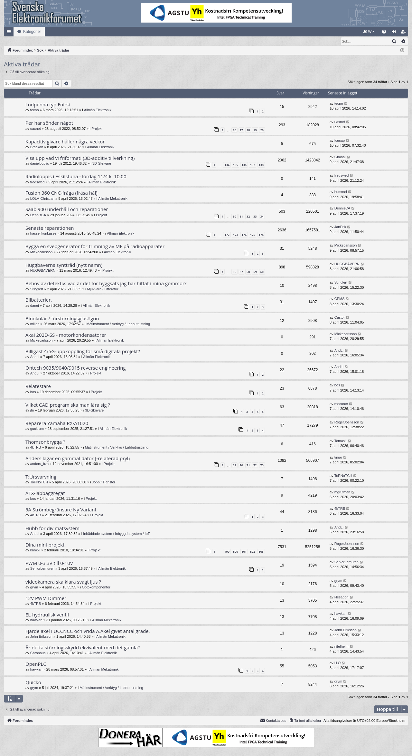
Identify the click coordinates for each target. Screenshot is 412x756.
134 (226, 165)
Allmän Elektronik (97, 110)
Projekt (96, 129)
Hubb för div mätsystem (52, 528)
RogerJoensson (346, 422)
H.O (337, 663)
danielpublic (39, 164)
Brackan (36, 147)
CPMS (339, 299)
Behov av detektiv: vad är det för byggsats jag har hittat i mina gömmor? (106, 283)
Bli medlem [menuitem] (404, 32)
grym (34, 587)
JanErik (340, 227)
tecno (34, 110)
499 (226, 552)
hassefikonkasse (43, 234)
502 (252, 552)
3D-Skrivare (101, 164)
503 (261, 552)
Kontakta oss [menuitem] (273, 720)
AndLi (34, 357)
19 (255, 130)
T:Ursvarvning (40, 477)
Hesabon (341, 597)
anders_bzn (39, 464)
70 (241, 465)
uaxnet (35, 129)
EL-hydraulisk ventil (47, 615)
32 (248, 217)
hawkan (36, 620)
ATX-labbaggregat (45, 493)
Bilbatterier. (38, 300)
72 (255, 465)
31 (241, 217)
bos (33, 392)
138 (261, 165)
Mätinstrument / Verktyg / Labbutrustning (118, 324)
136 (244, 165)
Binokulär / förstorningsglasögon (62, 318)
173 (235, 235)
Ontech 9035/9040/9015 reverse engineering (75, 368)
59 (255, 272)
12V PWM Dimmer (45, 598)
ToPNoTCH (39, 482)
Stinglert (36, 289)
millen (35, 324)
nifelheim (341, 647)
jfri (32, 410)
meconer (341, 404)
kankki (35, 550)
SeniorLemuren (42, 569)
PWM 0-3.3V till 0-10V (49, 563)
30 (234, 217)
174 (244, 235)
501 (244, 552)
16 (234, 130)
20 (262, 130)
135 (235, 165)
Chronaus (38, 653)
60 (262, 272)
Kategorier (32, 31)
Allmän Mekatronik (112, 199)
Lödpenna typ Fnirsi (47, 105)
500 (235, 552)
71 (248, 465)
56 (234, 272)
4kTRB (35, 448)
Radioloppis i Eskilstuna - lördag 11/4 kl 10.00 (75, 176)
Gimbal (340, 157)
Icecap (339, 141)
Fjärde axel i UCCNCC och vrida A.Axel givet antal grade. (87, 631)
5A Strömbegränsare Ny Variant (61, 510)
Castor (339, 318)
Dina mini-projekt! (45, 545)
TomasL (340, 441)
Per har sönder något (49, 123)
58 (248, 272)
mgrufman (342, 492)
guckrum (37, 429)
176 (261, 235)
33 (255, 217)
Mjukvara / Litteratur (102, 289)
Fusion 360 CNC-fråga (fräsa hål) (61, 193)
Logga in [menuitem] (395, 32)
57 (241, 272)
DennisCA (38, 215)
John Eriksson (41, 637)
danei (34, 306)
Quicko (33, 682)
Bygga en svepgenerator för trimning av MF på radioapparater (94, 246)
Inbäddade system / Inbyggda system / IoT (116, 534)
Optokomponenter (96, 587)
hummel (340, 192)
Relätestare (38, 386)
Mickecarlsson (41, 252)
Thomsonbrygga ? (45, 442)
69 (234, 465)
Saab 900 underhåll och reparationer (66, 209)
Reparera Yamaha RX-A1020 (56, 423)
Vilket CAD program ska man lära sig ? (67, 405)
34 (262, 217)
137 (252, 165)
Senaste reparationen (49, 228)
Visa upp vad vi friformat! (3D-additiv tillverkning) (80, 158)
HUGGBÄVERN (42, 271)
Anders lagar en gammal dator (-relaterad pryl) (77, 458)
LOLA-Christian (42, 199)
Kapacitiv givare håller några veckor (65, 142)
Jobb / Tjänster (104, 482)
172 (226, 235)
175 (252, 235)
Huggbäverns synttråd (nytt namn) (63, 265)
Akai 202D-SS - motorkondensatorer (65, 335)
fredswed (37, 182)
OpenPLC (35, 664)
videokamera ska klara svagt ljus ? (63, 582)
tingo (338, 458)
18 (248, 130)
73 (262, 465)
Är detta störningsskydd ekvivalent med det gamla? (82, 648)
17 (241, 130)
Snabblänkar (10, 32)
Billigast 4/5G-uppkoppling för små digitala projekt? (82, 351)
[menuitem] (369, 31)
